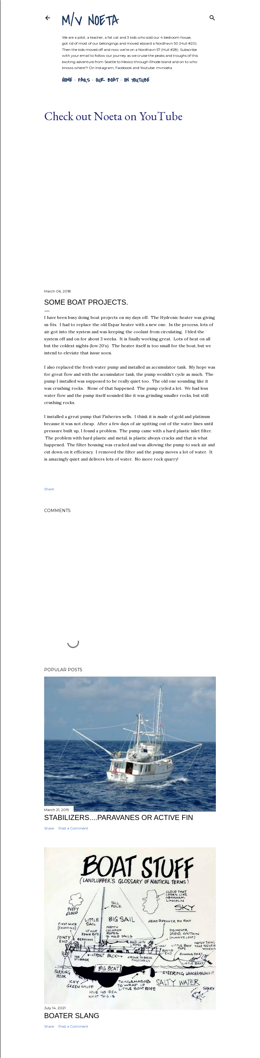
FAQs (84, 80)
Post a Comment (73, 828)
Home (67, 80)
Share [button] (49, 489)
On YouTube (136, 80)
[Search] (212, 16)
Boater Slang (71, 1016)
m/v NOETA (90, 21)
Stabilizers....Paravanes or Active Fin (118, 817)
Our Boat (107, 80)
